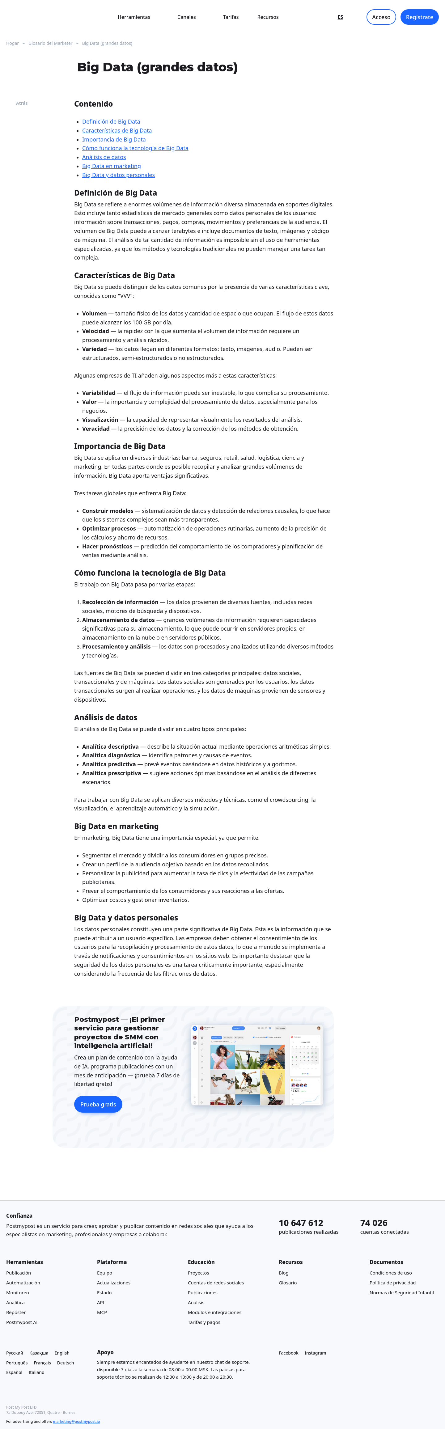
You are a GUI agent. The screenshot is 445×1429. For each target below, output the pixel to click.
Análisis (196, 1303)
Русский (14, 1353)
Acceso (381, 17)
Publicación (18, 1273)
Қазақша (39, 1353)
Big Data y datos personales (118, 175)
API (100, 1303)
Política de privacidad (393, 1283)
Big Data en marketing (111, 166)
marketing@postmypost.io (76, 1421)
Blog (284, 1273)
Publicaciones (203, 1293)
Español (14, 1373)
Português (17, 1363)
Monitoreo (17, 1293)
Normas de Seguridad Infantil (402, 1293)
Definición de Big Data (111, 121)
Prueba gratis (98, 1104)
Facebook (289, 1353)
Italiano (36, 1373)
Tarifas (231, 17)
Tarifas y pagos (204, 1322)
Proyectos (198, 1273)
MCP (102, 1312)
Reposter (16, 1312)
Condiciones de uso (391, 1273)
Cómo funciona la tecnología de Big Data (135, 148)
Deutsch (65, 1363)
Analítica (15, 1303)
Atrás (17, 103)
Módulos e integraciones (214, 1312)
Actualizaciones (113, 1283)
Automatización (23, 1283)
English (62, 1353)
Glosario (288, 1283)
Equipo (104, 1273)
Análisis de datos (104, 157)
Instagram (315, 1353)
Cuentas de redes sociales (216, 1283)
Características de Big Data (117, 130)
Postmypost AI (22, 1322)
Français (42, 1363)
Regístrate (419, 17)
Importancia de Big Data (114, 139)
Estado (104, 1293)
